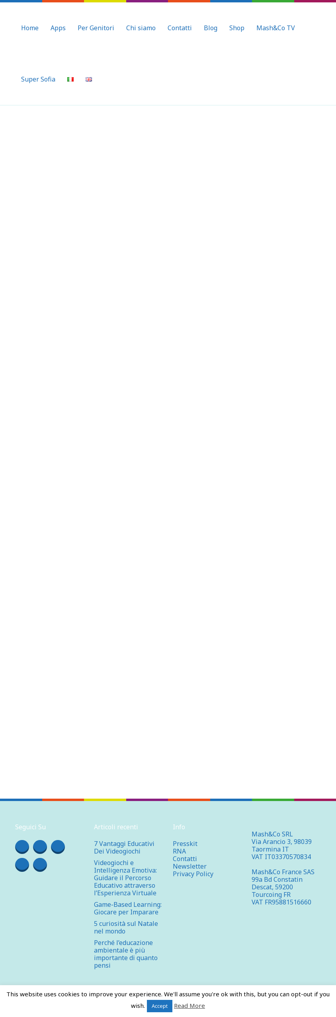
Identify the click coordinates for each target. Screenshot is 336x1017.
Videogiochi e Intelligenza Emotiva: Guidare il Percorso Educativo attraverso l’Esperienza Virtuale (125, 877)
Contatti (185, 858)
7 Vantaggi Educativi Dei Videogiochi (124, 847)
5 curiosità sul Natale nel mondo (126, 927)
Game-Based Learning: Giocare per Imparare (128, 908)
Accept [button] (160, 1005)
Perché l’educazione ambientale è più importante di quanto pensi (126, 954)
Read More (189, 1005)
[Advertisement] (168, 165)
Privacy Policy (193, 873)
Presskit (185, 843)
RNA (179, 851)
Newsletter (190, 866)
